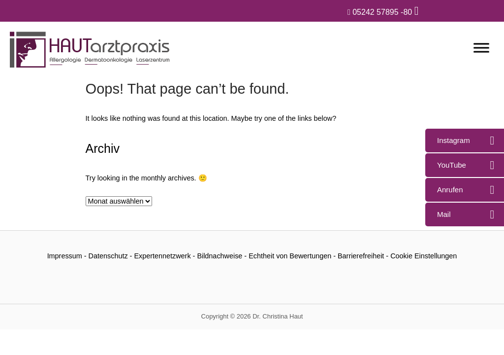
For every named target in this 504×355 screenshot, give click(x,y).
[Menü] (481, 47)
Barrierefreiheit (361, 256)
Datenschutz (108, 256)
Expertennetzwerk (162, 256)
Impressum (64, 256)
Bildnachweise (219, 256)
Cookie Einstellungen (423, 256)
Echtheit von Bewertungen (290, 256)
